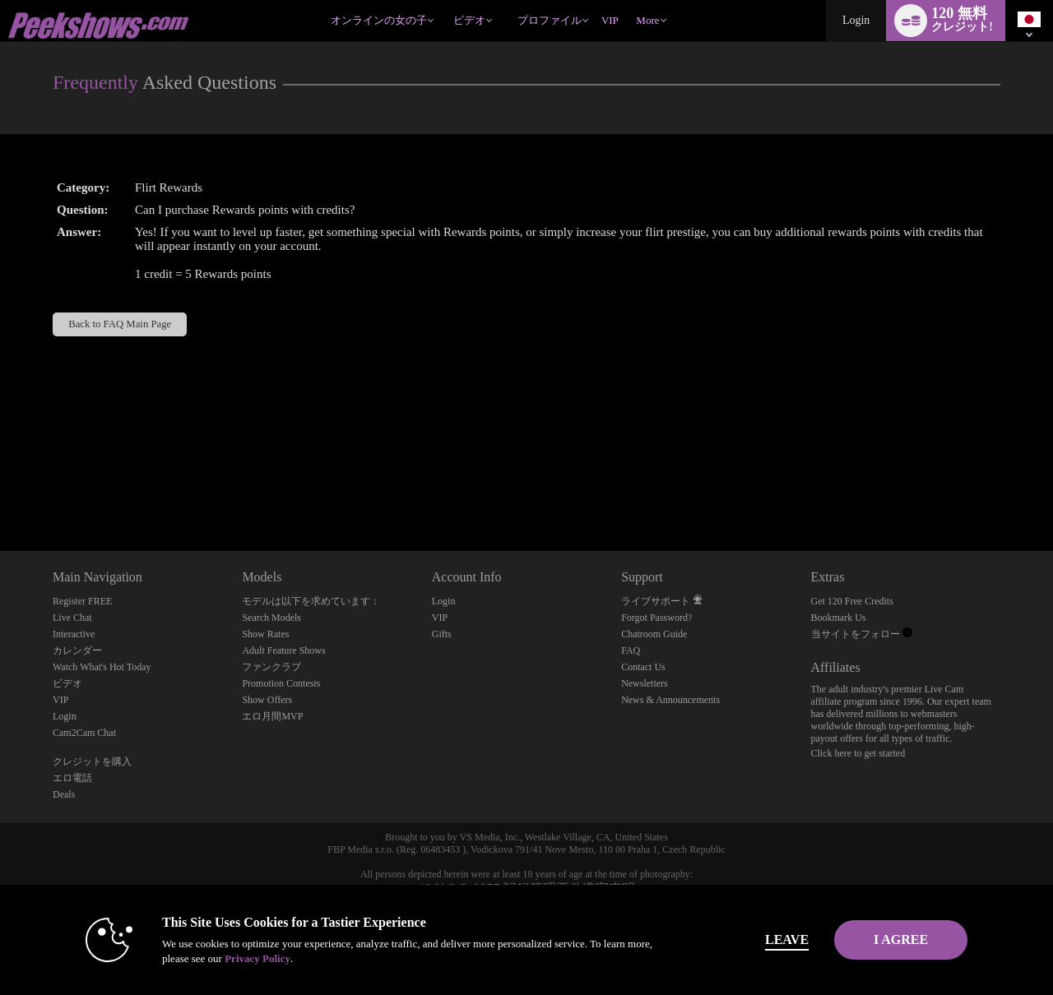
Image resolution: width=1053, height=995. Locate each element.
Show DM (0, 489)
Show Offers (267, 700)
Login (856, 20)
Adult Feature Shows (283, 650)
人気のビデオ (445, 0)
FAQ (630, 650)
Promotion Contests (281, 683)
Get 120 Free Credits (852, 601)
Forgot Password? (656, 617)
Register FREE (82, 601)
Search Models (271, 617)
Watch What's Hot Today (102, 667)
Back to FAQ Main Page (119, 324)
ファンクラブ (271, 667)
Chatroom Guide (654, 634)
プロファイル (549, 20)
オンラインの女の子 (379, 20)
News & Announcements (670, 700)
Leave (756, 939)
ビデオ (469, 20)
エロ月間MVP (272, 716)
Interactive (74, 634)
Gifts (442, 634)
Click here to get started (858, 753)
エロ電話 (72, 778)
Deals (64, 794)
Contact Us (643, 667)
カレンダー (77, 650)
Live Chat (72, 617)
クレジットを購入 (92, 761)
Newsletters (644, 683)
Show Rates (265, 634)
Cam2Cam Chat (84, 732)
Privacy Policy (227, 958)
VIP (610, 20)
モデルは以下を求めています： (311, 601)
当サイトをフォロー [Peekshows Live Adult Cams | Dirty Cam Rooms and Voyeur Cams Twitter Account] (861, 634)
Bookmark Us (838, 617)
